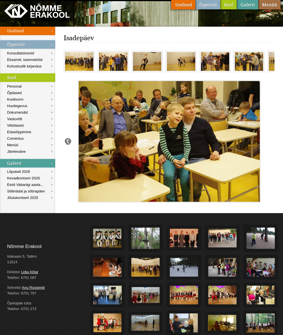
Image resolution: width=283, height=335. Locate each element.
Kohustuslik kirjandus (24, 66)
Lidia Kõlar (29, 272)
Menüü (269, 4)
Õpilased (14, 93)
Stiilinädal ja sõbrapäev (26, 191)
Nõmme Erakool (37, 10)
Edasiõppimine (19, 132)
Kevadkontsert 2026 (23, 178)
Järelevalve (16, 151)
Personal (14, 86)
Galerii (247, 4)
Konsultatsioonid (20, 53)
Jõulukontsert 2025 (22, 198)
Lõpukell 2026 (18, 171)
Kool (228, 4)
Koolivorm (15, 99)
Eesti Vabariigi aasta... (25, 185)
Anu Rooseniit (33, 287)
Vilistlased (15, 125)
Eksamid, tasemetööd (24, 60)
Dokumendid (17, 112)
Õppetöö (207, 4)
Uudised (183, 4)
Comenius (15, 138)
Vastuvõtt (14, 119)
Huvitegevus (17, 106)
